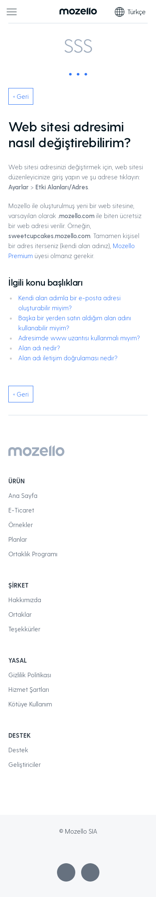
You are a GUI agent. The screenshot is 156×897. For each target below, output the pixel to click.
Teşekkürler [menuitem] (24, 629)
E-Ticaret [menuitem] (21, 510)
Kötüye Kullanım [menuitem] (30, 704)
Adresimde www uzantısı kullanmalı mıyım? (79, 338)
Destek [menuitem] (18, 750)
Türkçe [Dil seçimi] (130, 12)
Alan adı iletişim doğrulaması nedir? (67, 358)
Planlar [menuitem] (17, 539)
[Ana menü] (11, 11)
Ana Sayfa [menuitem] (22, 495)
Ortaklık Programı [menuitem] (32, 554)
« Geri (21, 96)
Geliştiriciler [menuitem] (24, 764)
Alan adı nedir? (39, 348)
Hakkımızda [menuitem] (24, 599)
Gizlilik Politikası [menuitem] (29, 674)
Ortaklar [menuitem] (20, 614)
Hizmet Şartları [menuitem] (28, 689)
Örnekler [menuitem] (20, 524)
